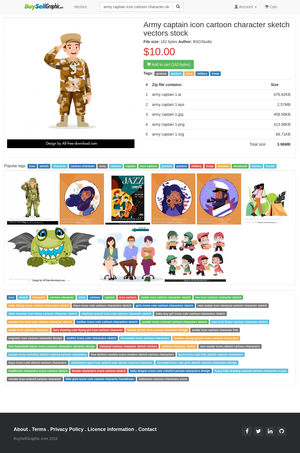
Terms (39, 429)
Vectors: (81, 7)
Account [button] (245, 7)
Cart (271, 6)
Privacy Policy (67, 429)
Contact (147, 429)
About (21, 429)
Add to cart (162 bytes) (168, 64)
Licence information (111, 429)
